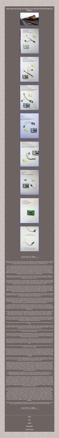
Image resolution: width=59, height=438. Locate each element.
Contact (29, 423)
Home (29, 416)
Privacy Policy (29, 426)
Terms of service (29, 429)
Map (29, 419)
